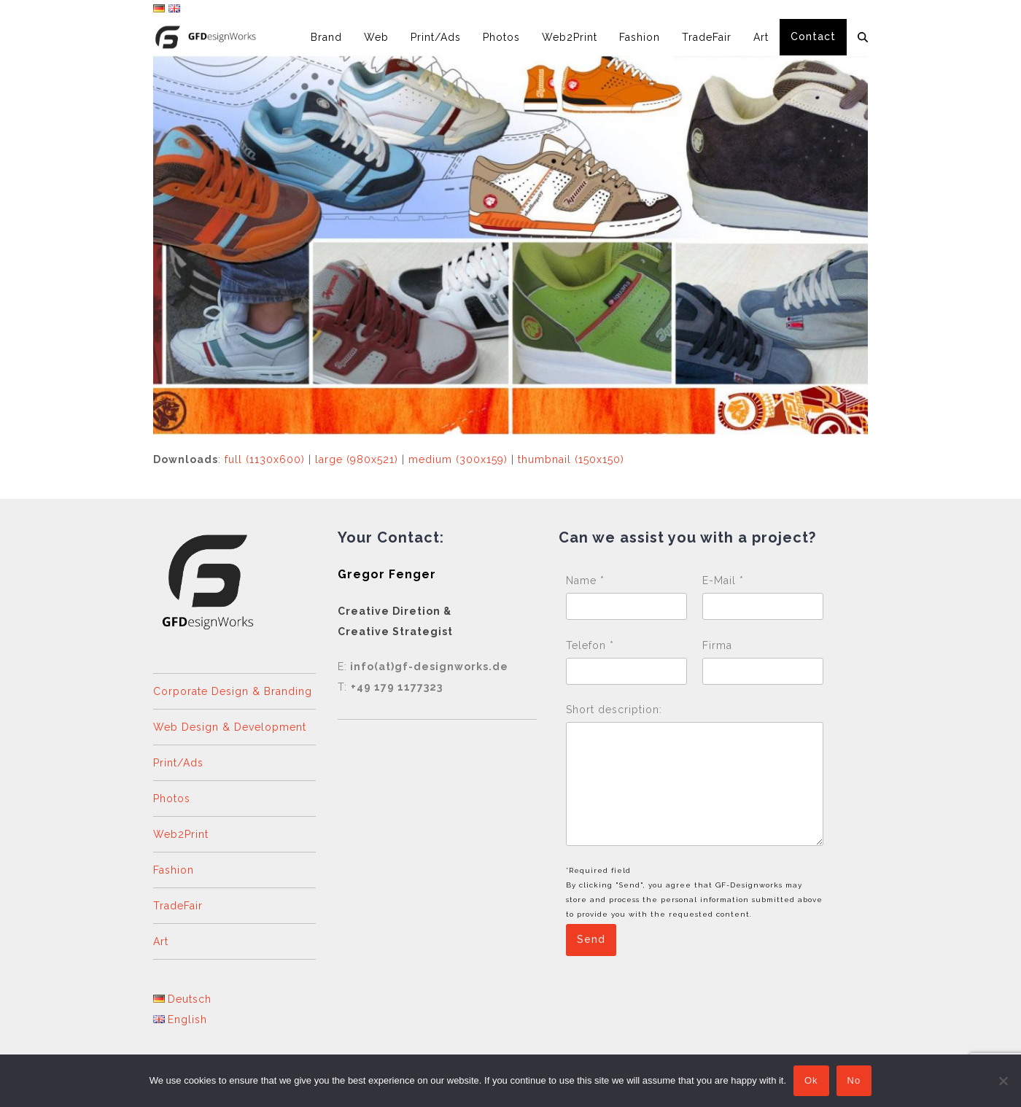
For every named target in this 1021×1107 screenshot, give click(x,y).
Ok (811, 1081)
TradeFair (178, 906)
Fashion (173, 870)
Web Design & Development (229, 727)
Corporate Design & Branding (232, 691)
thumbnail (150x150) (571, 459)
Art (160, 941)
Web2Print (181, 834)
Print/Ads (178, 763)
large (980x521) (356, 459)
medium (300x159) (458, 459)
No (854, 1081)
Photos (171, 798)
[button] (863, 37)
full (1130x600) (265, 459)
